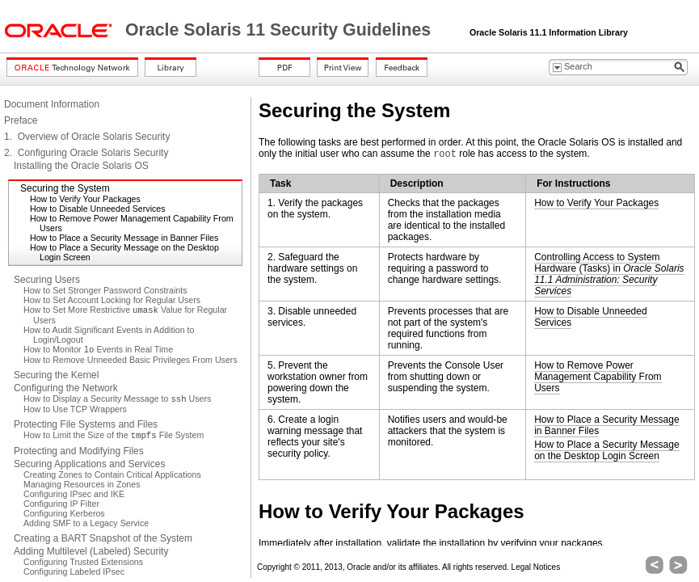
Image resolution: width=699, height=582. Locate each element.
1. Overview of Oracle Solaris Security (87, 136)
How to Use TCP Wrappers (75, 409)
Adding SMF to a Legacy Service (86, 523)
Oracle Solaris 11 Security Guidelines (280, 30)
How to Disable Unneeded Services (98, 208)
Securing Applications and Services (89, 464)
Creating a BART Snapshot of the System (103, 538)
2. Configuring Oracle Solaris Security (86, 152)
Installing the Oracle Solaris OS (81, 165)
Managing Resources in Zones (82, 484)
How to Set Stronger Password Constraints (105, 290)
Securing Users (47, 279)
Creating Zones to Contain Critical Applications (112, 474)
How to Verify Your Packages (85, 199)
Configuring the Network (66, 388)
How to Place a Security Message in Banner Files (124, 237)
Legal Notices (536, 567)
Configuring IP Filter (61, 503)
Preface (20, 120)
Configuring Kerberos (64, 513)
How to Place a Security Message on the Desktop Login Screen (606, 450)
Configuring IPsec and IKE (73, 494)
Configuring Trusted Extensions (83, 562)
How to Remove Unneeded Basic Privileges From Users (130, 360)
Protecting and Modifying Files (79, 451)
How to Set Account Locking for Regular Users (111, 300)
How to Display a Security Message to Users (117, 398)
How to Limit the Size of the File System (113, 435)
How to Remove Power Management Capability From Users (597, 377)
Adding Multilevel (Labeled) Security (91, 551)
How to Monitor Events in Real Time (98, 349)
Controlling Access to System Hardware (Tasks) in (609, 274)
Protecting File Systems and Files (86, 424)
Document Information (51, 104)
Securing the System (65, 188)
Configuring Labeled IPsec (73, 571)
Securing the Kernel (56, 375)
